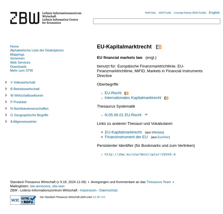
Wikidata (157, 132)
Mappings (17, 54)
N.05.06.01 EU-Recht (123, 115)
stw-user (58, 186)
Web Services (20, 62)
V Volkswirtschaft (22, 82)
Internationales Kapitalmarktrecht (133, 97)
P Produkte (18, 102)
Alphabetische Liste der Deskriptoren (37, 50)
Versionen (17, 58)
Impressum (88, 190)
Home (14, 46)
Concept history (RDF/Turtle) (190, 12)
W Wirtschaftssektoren (26, 95)
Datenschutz (108, 190)
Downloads (18, 66)
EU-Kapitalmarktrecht (123, 132)
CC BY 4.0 (99, 197)
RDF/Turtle (165, 12)
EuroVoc (163, 137)
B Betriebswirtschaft (25, 89)
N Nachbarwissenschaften (29, 108)
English (214, 12)
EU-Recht (113, 93)
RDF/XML (150, 12)
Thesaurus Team (159, 182)
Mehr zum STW (21, 70)
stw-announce (40, 186)
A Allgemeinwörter (23, 121)
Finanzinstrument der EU (126, 137)
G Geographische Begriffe (29, 115)
